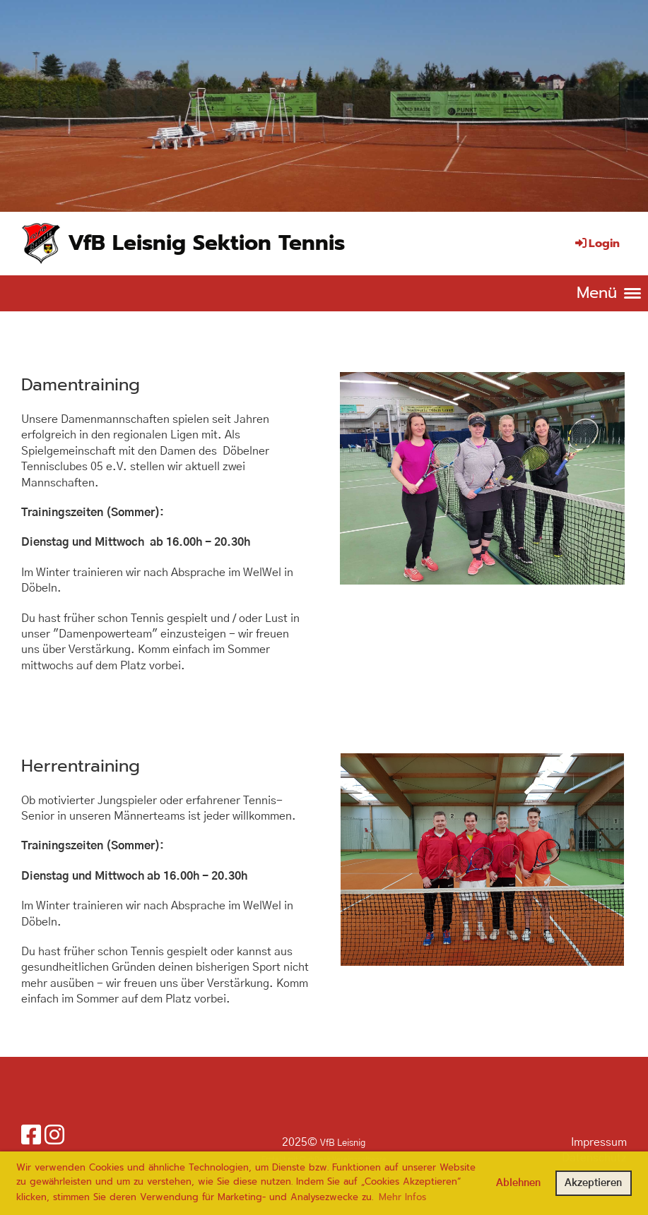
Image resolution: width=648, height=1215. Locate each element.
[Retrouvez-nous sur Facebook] (31, 1136)
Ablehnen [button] (518, 1183)
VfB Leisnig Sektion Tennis (206, 243)
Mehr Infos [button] (402, 1197)
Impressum (599, 1142)
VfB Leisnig (342, 1143)
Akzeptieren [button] (593, 1183)
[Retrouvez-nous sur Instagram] (54, 1136)
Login (596, 243)
